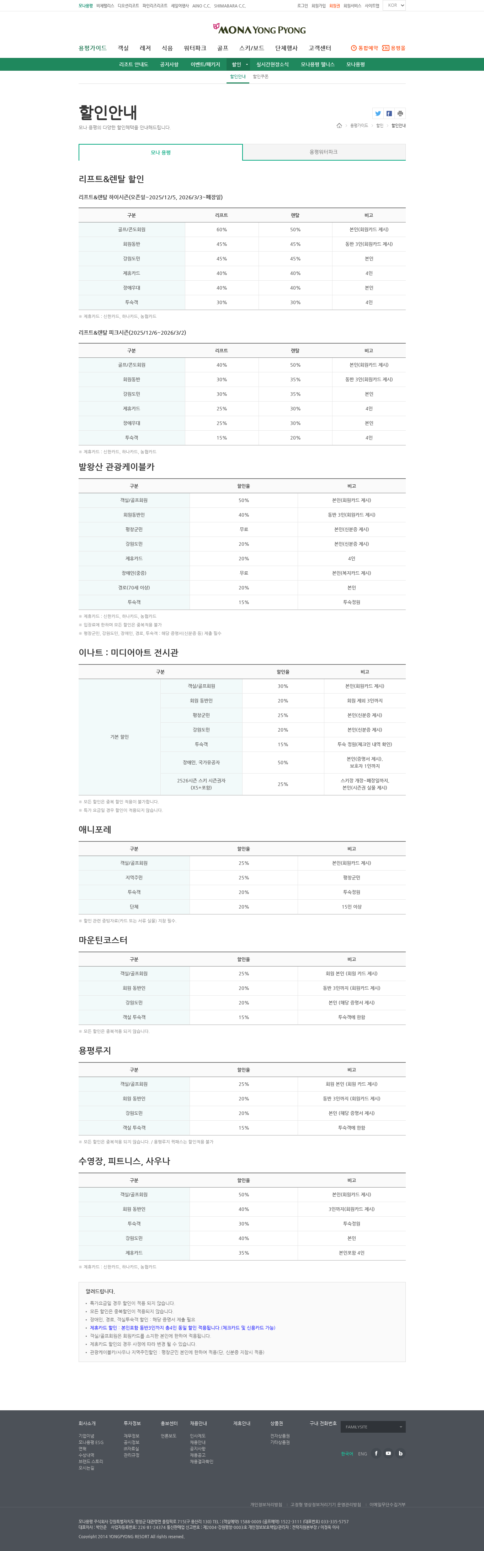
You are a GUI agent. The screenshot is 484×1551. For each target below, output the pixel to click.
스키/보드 (252, 48)
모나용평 (86, 6)
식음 (167, 48)
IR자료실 (131, 1448)
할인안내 (238, 76)
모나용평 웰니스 (318, 64)
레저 (145, 48)
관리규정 (131, 1455)
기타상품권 (280, 1442)
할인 (236, 64)
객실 (123, 48)
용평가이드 (93, 48)
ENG (362, 1454)
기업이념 (86, 1435)
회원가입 (319, 6)
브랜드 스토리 (91, 1461)
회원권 (334, 6)
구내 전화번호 (323, 1423)
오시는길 (86, 1467)
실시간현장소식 (272, 64)
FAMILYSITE (357, 1427)
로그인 (302, 6)
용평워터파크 (324, 152)
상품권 (276, 1423)
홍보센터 (169, 1423)
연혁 (82, 1448)
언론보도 (168, 1435)
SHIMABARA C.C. (230, 6)
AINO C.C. (201, 6)
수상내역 (86, 1455)
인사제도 (198, 1435)
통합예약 (368, 48)
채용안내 (198, 1423)
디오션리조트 (128, 6)
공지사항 (169, 64)
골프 (223, 48)
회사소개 (87, 1423)
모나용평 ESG (91, 1442)
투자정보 (132, 1423)
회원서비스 (352, 6)
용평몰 (398, 48)
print (400, 113)
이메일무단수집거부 (387, 1505)
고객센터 (320, 48)
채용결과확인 (201, 1461)
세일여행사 (180, 6)
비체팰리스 (105, 6)
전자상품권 (280, 1435)
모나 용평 (161, 152)
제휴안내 (241, 1423)
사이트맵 (372, 6)
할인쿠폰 (260, 76)
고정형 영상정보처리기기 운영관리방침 (326, 1505)
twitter (377, 113)
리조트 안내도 (133, 64)
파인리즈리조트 (155, 6)
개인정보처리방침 (266, 1505)
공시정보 (131, 1442)
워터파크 (195, 48)
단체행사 (286, 48)
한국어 (347, 1454)
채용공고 (198, 1455)
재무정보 (131, 1435)
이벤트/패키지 (205, 64)
